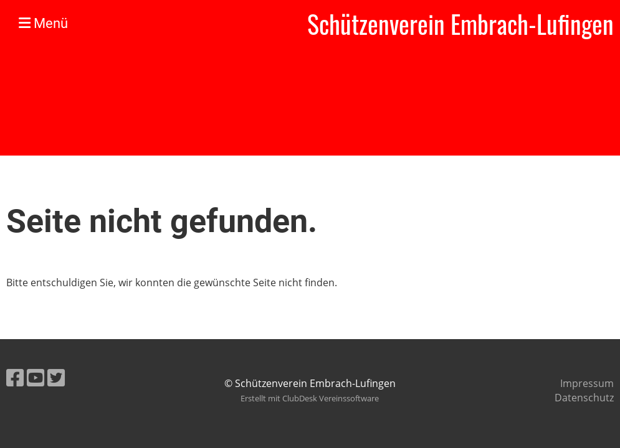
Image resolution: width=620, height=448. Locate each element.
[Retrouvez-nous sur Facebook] (15, 377)
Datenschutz (584, 397)
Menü (43, 23)
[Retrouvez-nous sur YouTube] (35, 377)
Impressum (587, 383)
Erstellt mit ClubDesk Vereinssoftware (310, 398)
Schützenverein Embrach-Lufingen (460, 23)
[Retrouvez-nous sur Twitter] (56, 377)
